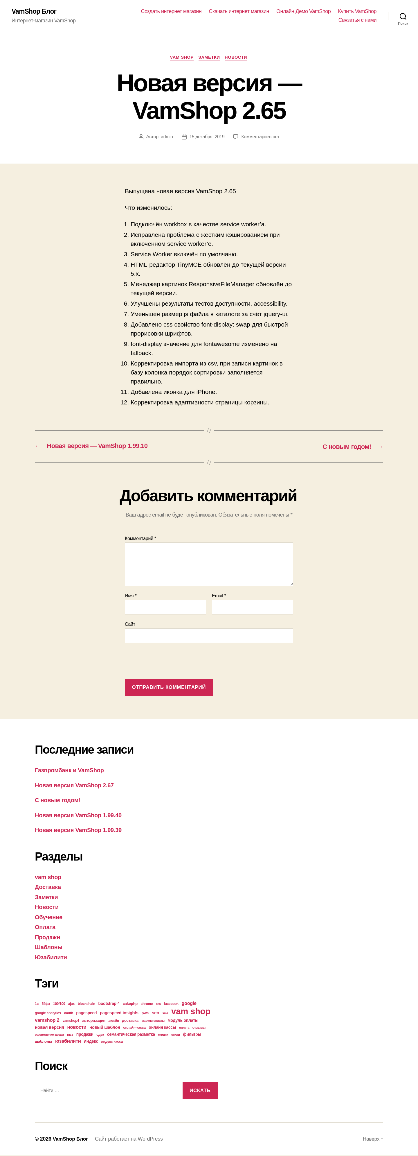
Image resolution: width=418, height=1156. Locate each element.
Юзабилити (52, 957)
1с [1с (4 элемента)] (37, 1004)
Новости (237, 57)
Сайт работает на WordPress (130, 1139)
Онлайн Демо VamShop (303, 12)
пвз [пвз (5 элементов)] (70, 1035)
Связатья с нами (357, 20)
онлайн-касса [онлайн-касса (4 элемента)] (134, 1028)
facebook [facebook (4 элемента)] (171, 1004)
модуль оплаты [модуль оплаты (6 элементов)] (183, 1021)
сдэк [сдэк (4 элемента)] (100, 1035)
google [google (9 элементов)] (189, 1003)
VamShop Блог (35, 11)
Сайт (130, 624)
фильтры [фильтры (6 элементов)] (192, 1035)
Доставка (48, 887)
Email (219, 596)
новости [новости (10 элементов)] (77, 1027)
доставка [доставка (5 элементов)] (130, 1021)
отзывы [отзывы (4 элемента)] (199, 1028)
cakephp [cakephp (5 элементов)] (130, 1004)
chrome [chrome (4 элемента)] (147, 1004)
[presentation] (169, 661)
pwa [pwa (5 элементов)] (145, 1013)
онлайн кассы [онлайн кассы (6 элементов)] (162, 1028)
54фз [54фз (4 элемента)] (46, 1004)
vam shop (181, 57)
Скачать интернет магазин (239, 12)
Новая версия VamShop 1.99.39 (80, 830)
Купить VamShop (357, 12)
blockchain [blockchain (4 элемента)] (86, 1004)
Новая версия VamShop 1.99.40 (80, 815)
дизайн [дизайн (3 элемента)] (114, 1021)
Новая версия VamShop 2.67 (76, 785)
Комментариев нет (261, 137)
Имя (131, 596)
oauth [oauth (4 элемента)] (68, 1014)
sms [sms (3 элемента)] (165, 1013)
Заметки (210, 57)
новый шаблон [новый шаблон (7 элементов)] (104, 1028)
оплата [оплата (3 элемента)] (184, 1028)
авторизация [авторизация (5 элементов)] (93, 1021)
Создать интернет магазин (171, 12)
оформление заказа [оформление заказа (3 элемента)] (49, 1035)
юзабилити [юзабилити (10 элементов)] (68, 1041)
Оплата (45, 927)
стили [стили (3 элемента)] (175, 1035)
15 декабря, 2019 (206, 137)
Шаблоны (49, 947)
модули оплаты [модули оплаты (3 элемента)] (153, 1021)
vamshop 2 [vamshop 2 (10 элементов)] (47, 1021)
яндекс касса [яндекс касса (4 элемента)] (112, 1042)
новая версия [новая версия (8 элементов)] (49, 1027)
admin (166, 137)
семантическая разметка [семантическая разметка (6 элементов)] (131, 1035)
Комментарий (140, 539)
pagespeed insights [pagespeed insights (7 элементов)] (119, 1013)
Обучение (49, 917)
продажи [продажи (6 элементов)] (84, 1035)
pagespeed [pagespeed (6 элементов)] (86, 1013)
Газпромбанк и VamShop (71, 770)
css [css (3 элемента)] (158, 1004)
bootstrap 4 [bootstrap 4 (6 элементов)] (109, 1004)
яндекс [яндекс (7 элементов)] (91, 1041)
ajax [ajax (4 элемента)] (71, 1004)
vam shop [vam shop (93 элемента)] (190, 1012)
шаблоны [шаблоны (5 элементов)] (43, 1042)
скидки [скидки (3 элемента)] (163, 1035)
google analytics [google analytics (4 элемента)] (48, 1014)
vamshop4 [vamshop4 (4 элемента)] (70, 1021)
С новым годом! (58, 800)
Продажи (48, 937)
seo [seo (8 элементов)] (155, 1013)
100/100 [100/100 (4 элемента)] (59, 1004)
